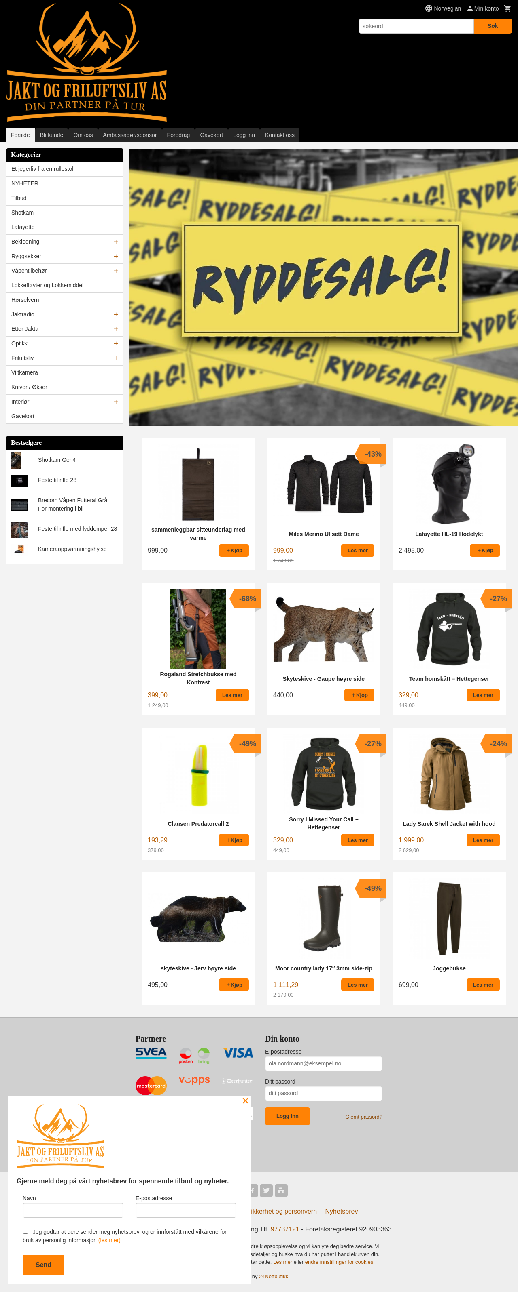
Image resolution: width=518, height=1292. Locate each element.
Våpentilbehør (29, 270)
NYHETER (24, 183)
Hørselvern (25, 300)
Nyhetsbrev (341, 1211)
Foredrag (178, 135)
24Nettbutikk (273, 1276)
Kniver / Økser (29, 387)
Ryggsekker (26, 256)
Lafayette (23, 227)
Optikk (19, 343)
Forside (20, 135)
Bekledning (25, 241)
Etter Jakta (24, 329)
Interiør (20, 401)
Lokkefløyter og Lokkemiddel (47, 285)
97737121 (285, 1228)
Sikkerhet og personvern (282, 1211)
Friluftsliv (22, 358)
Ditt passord (280, 1081)
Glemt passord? (363, 1116)
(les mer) (109, 1240)
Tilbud (19, 198)
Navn (73, 1206)
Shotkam (22, 212)
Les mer (283, 1261)
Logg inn (244, 135)
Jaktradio (22, 314)
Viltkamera (24, 372)
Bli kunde (52, 135)
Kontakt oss (280, 135)
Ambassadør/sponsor (130, 135)
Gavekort (211, 135)
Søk (493, 26)
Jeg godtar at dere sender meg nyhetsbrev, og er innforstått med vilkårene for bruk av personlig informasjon (125, 1236)
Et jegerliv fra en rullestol (42, 169)
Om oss (83, 135)
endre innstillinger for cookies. (340, 1261)
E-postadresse (283, 1051)
